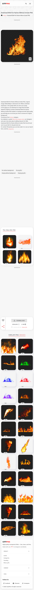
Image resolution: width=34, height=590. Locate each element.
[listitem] (7, 583)
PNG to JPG (6, 563)
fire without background (8, 170)
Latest (5, 555)
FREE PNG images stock (18, 119)
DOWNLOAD (19, 320)
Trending (6, 560)
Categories (6, 558)
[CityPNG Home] (6, 4)
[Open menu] (30, 3)
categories (11, 129)
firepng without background (8, 173)
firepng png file (21, 173)
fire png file (19, 170)
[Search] (26, 3)
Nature (11, 117)
